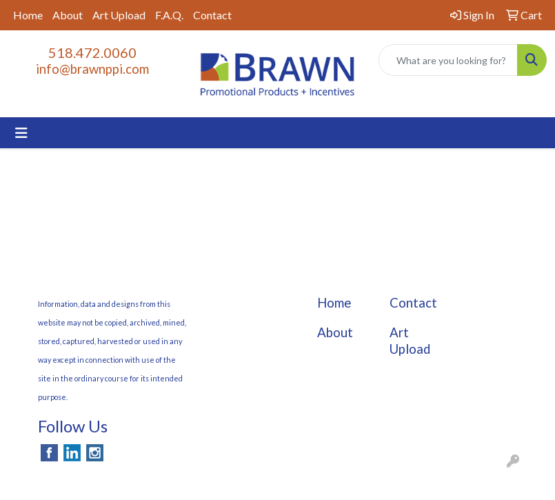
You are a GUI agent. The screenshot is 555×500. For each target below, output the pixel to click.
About (67, 14)
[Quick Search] (448, 60)
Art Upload (118, 14)
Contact (212, 14)
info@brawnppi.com (92, 69)
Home (28, 14)
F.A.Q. (169, 14)
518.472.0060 (92, 52)
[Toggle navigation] (21, 133)
